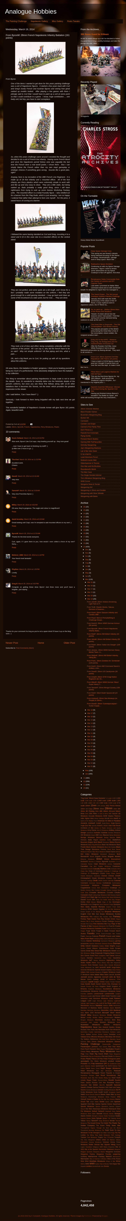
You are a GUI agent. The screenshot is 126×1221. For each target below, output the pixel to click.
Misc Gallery (57, 21)
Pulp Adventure (97, 1063)
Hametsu (90, 958)
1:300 (118, 800)
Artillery (111, 830)
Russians (110, 1082)
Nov (87, 553)
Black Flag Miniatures (94, 844)
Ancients (84, 823)
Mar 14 (90, 723)
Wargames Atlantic (99, 1151)
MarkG (112, 1008)
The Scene (100, 1125)
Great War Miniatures (102, 951)
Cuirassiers (84, 895)
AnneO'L (100, 825)
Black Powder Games (89, 412)
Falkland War (97, 916)
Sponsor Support (114, 1106)
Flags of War (115, 924)
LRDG (118, 1003)
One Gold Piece (104, 1039)
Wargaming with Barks (89, 496)
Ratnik (88, 1068)
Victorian (106, 1142)
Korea (118, 991)
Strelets (88, 1116)
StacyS (83, 1109)
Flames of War (86, 926)
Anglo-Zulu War (86, 825)
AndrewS (91, 823)
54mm (118, 811)
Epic (97, 914)
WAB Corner (85, 481)
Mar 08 (90, 743)
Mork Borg (116, 1020)
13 (84, 778)
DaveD (14, 476)
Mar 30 (90, 586)
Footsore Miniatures (87, 928)
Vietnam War (98, 1144)
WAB (101, 1147)
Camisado (84, 421)
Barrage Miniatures (88, 837)
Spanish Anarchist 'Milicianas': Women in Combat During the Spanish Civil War (105, 389)
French (26, 427)
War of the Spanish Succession (95, 1149)
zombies (89, 1166)
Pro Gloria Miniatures (99, 1061)
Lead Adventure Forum (89, 457)
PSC (89, 1063)
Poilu (101, 1059)
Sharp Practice (111, 1097)
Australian (97, 833)
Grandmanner (103, 948)
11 (84, 785)
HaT (90, 960)
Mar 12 (90, 730)
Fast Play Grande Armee (106, 919)
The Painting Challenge (16, 21)
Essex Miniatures (107, 914)
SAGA (95, 1085)
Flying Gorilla (86, 436)
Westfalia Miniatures (97, 1161)
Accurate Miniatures (95, 816)
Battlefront (116, 840)
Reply (14, 452)
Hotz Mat (110, 962)
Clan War (116, 878)
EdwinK (95, 909)
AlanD (116, 818)
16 (84, 540)
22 (84, 520)
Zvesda (106, 1166)
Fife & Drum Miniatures (93, 921)
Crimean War (90, 890)
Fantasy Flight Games (88, 919)
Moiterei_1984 (17, 555)
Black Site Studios (110, 847)
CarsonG (90, 868)
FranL (83, 936)
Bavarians (84, 842)
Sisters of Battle (92, 1099)
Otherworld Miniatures (105, 1041)
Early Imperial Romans (95, 907)
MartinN (117, 1008)
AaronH (114, 813)
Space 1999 (109, 1101)
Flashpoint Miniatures (98, 926)
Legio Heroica (97, 1001)
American (101, 821)
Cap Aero (93, 866)
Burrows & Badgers (95, 861)
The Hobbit (104, 1123)
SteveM (99, 1114)
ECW (90, 909)
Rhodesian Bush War (87, 1078)
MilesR (83, 1015)
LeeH (89, 1001)
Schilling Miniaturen (110, 1090)
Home (41, 642)
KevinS (104, 984)
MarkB (100, 1008)
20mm (96, 808)
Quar (118, 1063)
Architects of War (87, 828)
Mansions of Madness (89, 1008)
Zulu (102, 1166)
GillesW (88, 946)
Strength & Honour (97, 1116)
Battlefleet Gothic (105, 840)
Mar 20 (90, 596)
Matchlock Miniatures (93, 1010)
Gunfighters (101, 955)
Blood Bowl (111, 849)
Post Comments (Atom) (25, 648)
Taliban (83, 1121)
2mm (115, 809)
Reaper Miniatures (113, 1068)
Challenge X (107, 871)
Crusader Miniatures (97, 892)
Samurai (117, 1085)
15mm (94, 805)
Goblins (101, 946)
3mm (97, 811)
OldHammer (94, 1039)
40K (100, 811)
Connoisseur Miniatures (90, 885)
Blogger (105, 1216)
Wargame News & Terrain (90, 484)
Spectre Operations (102, 1106)
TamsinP (15, 490)
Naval (95, 1027)
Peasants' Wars (95, 1049)
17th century (101, 805)
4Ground (112, 811)
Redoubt (117, 1071)
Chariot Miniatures (86, 876)
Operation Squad (115, 1039)
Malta (111, 1005)
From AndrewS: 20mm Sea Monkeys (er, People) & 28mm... (102, 699)
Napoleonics (35, 427)
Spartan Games (106, 1104)
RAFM (110, 1066)
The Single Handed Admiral (91, 475)
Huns (89, 965)
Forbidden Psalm (100, 928)
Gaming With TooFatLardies (91, 442)
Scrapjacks (112, 1092)
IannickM (103, 967)
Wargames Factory (88, 1154)
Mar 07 (90, 746)
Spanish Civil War (87, 1104)
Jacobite (117, 974)
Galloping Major (99, 938)
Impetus (109, 970)
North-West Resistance (101, 1032)
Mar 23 (90, 592)
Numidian (112, 1034)
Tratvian (83, 1137)
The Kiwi (15, 459)
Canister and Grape (88, 424)
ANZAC (105, 825)
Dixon (99, 902)
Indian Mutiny (116, 970)
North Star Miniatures (113, 1029)
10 (84, 788)
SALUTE (102, 1085)
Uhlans (98, 1140)
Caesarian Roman (86, 864)
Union (104, 1140)
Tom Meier (103, 1132)
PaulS (87, 1049)
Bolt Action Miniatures (89, 854)
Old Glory (108, 1037)
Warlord (109, 1156)
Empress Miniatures (112, 912)
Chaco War (84, 871)
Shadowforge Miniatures (96, 1097)
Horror (94, 962)
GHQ (83, 946)
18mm (83, 809)
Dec (87, 550)
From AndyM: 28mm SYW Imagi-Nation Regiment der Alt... (102, 678)
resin (97, 1075)
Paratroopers (85, 1047)
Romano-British (102, 1080)
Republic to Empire (113, 1073)
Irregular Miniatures (109, 972)
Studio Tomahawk (109, 1116)
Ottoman (117, 1041)
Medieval (117, 1010)
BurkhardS (84, 861)
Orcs (88, 1041)
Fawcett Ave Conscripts (89, 433)
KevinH (98, 984)
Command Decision (95, 883)
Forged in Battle (102, 931)
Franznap (89, 936)
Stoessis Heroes (108, 1113)
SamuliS (109, 1085)
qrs (108, 1063)
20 (84, 527)
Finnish (104, 921)
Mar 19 (90, 599)
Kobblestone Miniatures (107, 991)
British (99, 859)
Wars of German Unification (98, 1159)
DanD (88, 897)
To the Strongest (94, 1133)
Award (93, 835)
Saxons (83, 1090)
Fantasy (116, 916)
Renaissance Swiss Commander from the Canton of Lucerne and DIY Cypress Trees (105, 281)
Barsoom (99, 837)
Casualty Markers (99, 869)
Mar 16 (90, 716)
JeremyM (105, 977)
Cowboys (113, 888)
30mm (83, 811)
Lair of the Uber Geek (89, 451)
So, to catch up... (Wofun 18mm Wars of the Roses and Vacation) (105, 310)
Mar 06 (90, 750)
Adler (82, 818)
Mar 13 (90, 726)
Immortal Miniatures (87, 970)
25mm (102, 809)
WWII (92, 1163)
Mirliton (101, 1017)
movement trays (86, 1022)
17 (84, 537)
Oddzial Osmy (85, 1037)
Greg (92, 953)
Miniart (83, 1017)
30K (119, 809)
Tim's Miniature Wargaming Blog (93, 478)
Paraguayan (116, 1044)
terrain (112, 1121)
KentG (87, 984)
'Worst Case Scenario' (97, 798)
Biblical (112, 842)
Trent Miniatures (92, 1137)
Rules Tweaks (73, 21)
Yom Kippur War (114, 1164)
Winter (118, 1161)
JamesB (84, 977)
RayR (103, 1068)
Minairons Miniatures (99, 1015)
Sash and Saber (114, 1087)
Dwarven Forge (108, 904)
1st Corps (89, 809)
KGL (108, 984)
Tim (103, 1130)
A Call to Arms (103, 813)
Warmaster (85, 1159)
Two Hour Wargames (88, 1140)
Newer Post (12, 642)
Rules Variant (86, 1082)
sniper (92, 1101)
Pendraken (110, 1049)
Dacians (113, 895)
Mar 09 (90, 740)
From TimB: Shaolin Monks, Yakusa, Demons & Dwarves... (100, 608)
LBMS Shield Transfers (108, 996)
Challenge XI (116, 871)
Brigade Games (101, 856)
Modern (117, 1017)
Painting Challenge (90, 1044)
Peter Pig (93, 1054)
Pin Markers (116, 1056)
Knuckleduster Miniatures (89, 991)
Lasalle (89, 996)
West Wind (84, 1161)
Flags (109, 923)
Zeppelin (83, 1166)
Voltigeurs (96, 1147)
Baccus (106, 835)
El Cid (108, 909)
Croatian (97, 890)
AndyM (98, 823)
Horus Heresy (101, 962)
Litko (97, 1003)
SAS (106, 1087)
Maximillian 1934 (107, 1010)
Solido (97, 1101)
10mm (87, 806)
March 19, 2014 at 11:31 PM (30, 459)
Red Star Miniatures (104, 1070)
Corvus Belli (96, 888)
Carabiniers (116, 866)
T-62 (109, 1118)
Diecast (93, 902)
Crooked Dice (116, 890)
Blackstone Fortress (99, 849)
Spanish (117, 1102)
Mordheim (107, 1020)
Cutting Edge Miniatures (99, 895)
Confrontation (116, 883)
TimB (107, 1130)
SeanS (118, 1092)
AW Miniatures (86, 835)
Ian (93, 967)
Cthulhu (117, 892)
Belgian (90, 842)
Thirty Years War (113, 1125)
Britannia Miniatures (87, 859)
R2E (106, 1066)
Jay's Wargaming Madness (91, 448)
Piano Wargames (114, 1054)
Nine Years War (92, 1029)
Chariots (104, 876)
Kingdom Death (105, 986)
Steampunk (112, 1109)
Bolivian (118, 851)
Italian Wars (99, 974)
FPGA (98, 933)
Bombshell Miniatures (107, 854)
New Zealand (103, 1027)
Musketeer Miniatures (90, 1025)
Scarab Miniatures (91, 1090)
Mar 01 (90, 766)
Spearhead (116, 1104)
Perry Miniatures (47, 427)
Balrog (111, 835)
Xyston (97, 1164)
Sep (87, 559)
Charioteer (97, 876)
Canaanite (116, 864)
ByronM (20, 427)
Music (118, 1022)
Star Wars (88, 1109)
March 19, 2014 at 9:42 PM (34, 438)
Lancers (90, 994)
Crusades (110, 892)
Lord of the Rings (105, 1003)
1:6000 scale (112, 803)
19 (84, 530)
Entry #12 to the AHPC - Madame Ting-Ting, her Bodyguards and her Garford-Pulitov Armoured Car (104, 342)
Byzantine (112, 861)
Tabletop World (115, 1118)
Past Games (103, 1046)
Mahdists (99, 1005)
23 (84, 517)
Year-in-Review (104, 1164)
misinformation (108, 1017)
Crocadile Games (105, 890)
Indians (83, 972)
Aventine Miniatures (114, 832)
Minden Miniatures (113, 1015)
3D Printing (90, 811)
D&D (108, 895)
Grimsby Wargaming (88, 445)
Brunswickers (115, 859)
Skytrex (117, 1099)
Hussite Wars (103, 965)
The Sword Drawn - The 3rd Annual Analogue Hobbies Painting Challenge (105, 295)
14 (84, 547)
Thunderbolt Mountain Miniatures (91, 1130)
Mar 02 (90, 763)
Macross (92, 1005)
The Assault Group (93, 1123)
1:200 (94, 800)
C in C (118, 861)
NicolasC (84, 1029)
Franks (118, 933)
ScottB (100, 1092)
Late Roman (96, 996)
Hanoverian (97, 958)
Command (84, 883)
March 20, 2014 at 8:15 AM (34, 519)
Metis (82, 1012)
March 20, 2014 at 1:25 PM (29, 569)
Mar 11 (90, 733)
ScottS (106, 1092)
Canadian (84, 866)
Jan (87, 774)
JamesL (90, 977)
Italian (92, 974)
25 (84, 510)
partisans (95, 1047)
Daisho (118, 895)
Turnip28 (117, 1137)
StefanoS (101, 1111)
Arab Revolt (116, 825)
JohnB (102, 979)
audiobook (90, 832)
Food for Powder (114, 926)
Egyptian (102, 909)
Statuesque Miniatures (100, 1109)
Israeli (118, 972)
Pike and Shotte (107, 1056)
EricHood (87, 1216)
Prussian (84, 1063)
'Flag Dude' (84, 798)
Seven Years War (107, 1094)
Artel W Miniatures (102, 830)
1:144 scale (88, 800)
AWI (97, 835)
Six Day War (102, 1099)
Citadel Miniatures (98, 878)
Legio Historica (108, 1001)
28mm (14, 427)
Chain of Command (96, 871)
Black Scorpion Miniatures (95, 847)
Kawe (82, 984)
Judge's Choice (99, 982)
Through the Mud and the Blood (108, 1128)
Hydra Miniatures (86, 967)
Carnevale (84, 868)
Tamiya (88, 1120)
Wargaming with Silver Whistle (92, 493)
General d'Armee (107, 943)
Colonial (117, 880)
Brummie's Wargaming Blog (91, 415)
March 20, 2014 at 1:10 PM (34, 555)
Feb (87, 770)
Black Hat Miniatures (109, 845)
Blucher (89, 851)
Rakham (115, 1066)
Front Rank (89, 939)
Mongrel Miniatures (87, 1020)
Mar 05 (90, 753)
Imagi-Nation (116, 967)
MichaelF (105, 1013)
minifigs (89, 1017)
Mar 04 (90, 756)
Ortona (94, 1041)
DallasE (83, 897)
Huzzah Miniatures (114, 965)
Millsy (14, 505)
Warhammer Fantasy (96, 1156)
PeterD (100, 1054)
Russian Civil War (99, 1082)
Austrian (104, 833)
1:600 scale (103, 803)
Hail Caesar (110, 955)
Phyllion (15, 569)
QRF (105, 1063)
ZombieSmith (96, 1166)
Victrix (91, 1144)
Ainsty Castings (99, 818)
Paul (109, 1047)
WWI (87, 1164)
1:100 (113, 798)
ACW (105, 816)
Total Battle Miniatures (102, 1135)
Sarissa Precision (99, 1087)
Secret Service (90, 1094)
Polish (105, 1059)
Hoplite (88, 962)
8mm (86, 813)
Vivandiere (89, 1147)
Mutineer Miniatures (112, 1025)
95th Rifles (93, 813)
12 (84, 781)
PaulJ (82, 1049)
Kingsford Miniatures (95, 989)
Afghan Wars (89, 818)
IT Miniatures (85, 974)
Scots (95, 1092)
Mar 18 (90, 710)
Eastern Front (111, 907)
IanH (97, 967)
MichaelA (98, 1013)
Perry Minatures (92, 1051)
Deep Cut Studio (101, 899)
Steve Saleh (92, 1113)
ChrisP (117, 876)
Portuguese (112, 1059)
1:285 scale (111, 800)
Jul (86, 566)
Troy (105, 1137)
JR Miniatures (110, 979)
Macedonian (85, 1005)
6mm (82, 813)
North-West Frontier (87, 1032)
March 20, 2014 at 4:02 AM (27, 505)
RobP (118, 1078)
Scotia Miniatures (87, 1092)
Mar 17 (90, 713)
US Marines (111, 1140)
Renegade (95, 1073)
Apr (86, 576)
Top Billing (90, 1135)
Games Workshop (93, 941)
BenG (100, 842)
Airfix (111, 818)
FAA (91, 917)
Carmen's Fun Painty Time (91, 427)
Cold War (111, 880)
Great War (90, 951)
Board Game (110, 852)
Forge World (90, 931)
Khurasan (114, 984)
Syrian (105, 1118)
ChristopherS (86, 878)
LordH (114, 1003)
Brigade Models (114, 856)
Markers (106, 1008)
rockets (83, 1080)
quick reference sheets (88, 1066)
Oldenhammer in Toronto (90, 463)
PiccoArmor (85, 1056)
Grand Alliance (92, 948)
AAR (110, 813)
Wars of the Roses (113, 1159)
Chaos (108, 873)
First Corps (89, 923)
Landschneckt (98, 994)
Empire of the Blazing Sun (95, 911)
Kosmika (83, 993)
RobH (114, 1078)
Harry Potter (107, 958)
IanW (109, 967)
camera (109, 864)
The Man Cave (86, 472)
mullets (96, 1022)
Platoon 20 (95, 1059)
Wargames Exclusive (113, 1152)
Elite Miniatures (115, 909)
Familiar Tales (107, 916)
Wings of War (110, 1161)
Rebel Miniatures (87, 1071)
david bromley (17, 519)
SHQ (118, 1097)
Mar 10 (90, 736)
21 (84, 523)
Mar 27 (90, 589)
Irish (87, 972)
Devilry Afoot (85, 902)
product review (114, 1061)
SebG (83, 1094)
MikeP (112, 1013)
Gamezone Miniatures (108, 941)
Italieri (106, 974)
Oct (86, 556)
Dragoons (95, 904)
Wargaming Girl (86, 487)
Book (118, 854)
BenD (96, 842)
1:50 (94, 803)
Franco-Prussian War (108, 933)
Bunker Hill (85, 418)
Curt (90, 895)
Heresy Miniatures (99, 960)
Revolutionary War (113, 1075)
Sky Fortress (111, 1099)
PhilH (106, 1054)
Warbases (110, 1149)
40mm (105, 811)
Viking (113, 1144)
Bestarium (106, 842)
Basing (106, 837)
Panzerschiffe (106, 1044)
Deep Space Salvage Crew (101, 251)
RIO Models (99, 1078)
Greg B (15, 584)
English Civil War (88, 914)
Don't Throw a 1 (87, 430)
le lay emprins (86, 454)
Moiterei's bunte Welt (88, 460)
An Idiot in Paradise (112, 821)
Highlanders (110, 960)
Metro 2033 (89, 1013)
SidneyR (83, 1099)
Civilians (109, 878)
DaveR (89, 899)
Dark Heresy (102, 897)
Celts (109, 869)
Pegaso (103, 1049)
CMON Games (102, 880)
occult (118, 1034)
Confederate (107, 883)
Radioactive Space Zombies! (102, 264)
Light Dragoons (90, 1003)
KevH (93, 984)
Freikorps (95, 936)
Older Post (69, 642)
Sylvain (99, 1118)
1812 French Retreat (113, 806)
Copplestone (85, 888)
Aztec (101, 835)
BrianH (92, 856)
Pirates (83, 1059)
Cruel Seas (84, 892)
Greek (113, 951)
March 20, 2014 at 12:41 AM (28, 476)
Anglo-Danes (106, 823)
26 (84, 507)
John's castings (93, 979)
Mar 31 (90, 582)
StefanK (94, 1111)
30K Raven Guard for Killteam (95, 34)
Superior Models (86, 1118)
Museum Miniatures (107, 1022)
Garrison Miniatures (95, 943)
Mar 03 (90, 760)
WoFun (83, 1164)
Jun (87, 569)
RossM (111, 1080)
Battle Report (93, 840)
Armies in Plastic (100, 828)
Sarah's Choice (86, 1087)
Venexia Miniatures (95, 1142)
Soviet (102, 1102)
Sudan (117, 1116)
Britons (106, 859)
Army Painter (91, 830)
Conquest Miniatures (111, 885)
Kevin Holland (17, 438)
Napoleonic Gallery (39, 21)
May (87, 573)
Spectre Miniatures (87, 1106)
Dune (101, 904)
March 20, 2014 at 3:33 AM (30, 490)
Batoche (112, 837)
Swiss (93, 1118)
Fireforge (111, 921)
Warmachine (116, 1156)
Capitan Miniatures (104, 866)
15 (84, 543)
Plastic (56, 427)
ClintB (95, 880)
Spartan (98, 1104)
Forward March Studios (89, 439)
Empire (83, 911)
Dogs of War (106, 902)
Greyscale (99, 953)
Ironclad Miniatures (96, 972)
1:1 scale (108, 798)
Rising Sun (107, 1078)
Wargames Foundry (104, 1154)
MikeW (118, 1013)
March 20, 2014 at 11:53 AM (29, 533)
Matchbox (84, 1010)
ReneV (102, 1073)
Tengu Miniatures (104, 1120)
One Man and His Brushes (91, 466)
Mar (87, 579)
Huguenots (117, 962)
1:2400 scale (101, 800)
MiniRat (95, 1017)
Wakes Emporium (109, 1147)
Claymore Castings (86, 880)
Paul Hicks (116, 1047)
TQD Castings (115, 1135)
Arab (110, 825)
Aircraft (106, 818)
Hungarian (84, 965)
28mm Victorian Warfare (90, 409)
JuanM (90, 982)
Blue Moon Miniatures (99, 851)
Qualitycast (113, 1063)
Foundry (90, 933)
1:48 (85, 803)
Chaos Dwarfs (115, 873)
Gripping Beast (109, 953)
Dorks (90, 904)
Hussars (95, 965)
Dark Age (94, 897)
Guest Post (94, 955)
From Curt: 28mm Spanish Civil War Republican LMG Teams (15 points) (104, 358)
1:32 (82, 803)
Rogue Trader (92, 1080)
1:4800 (90, 803)
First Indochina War (100, 924)
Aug (87, 563)
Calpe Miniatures (100, 864)
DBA (93, 900)
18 (84, 533)
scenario (100, 1090)
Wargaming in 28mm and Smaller (93, 490)
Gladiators (95, 946)
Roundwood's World (88, 469)
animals (94, 825)
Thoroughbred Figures (88, 1128)
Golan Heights (110, 946)
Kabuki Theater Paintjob (112, 982)
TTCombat (110, 1137)
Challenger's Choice (98, 873)
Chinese (111, 876)
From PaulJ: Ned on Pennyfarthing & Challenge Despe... (101, 619)
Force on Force (111, 928)
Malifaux (105, 1005)
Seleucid (97, 1094)
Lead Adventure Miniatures (98, 998)
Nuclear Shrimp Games (100, 1034)
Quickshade (100, 1066)
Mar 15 (90, 720)
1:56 (97, 803)
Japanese (97, 977)
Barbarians (117, 835)
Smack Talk (85, 1102)
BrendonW (85, 856)
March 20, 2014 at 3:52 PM (28, 584)
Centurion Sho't (115, 868)
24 (84, 513)
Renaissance (85, 1073)
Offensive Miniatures (98, 1037)
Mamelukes (116, 1005)
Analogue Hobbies (31, 11)
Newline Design (114, 1027)
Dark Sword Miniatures (113, 897)
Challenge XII (85, 873)
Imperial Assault (100, 970)
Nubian (88, 1034)
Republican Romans (87, 1075)
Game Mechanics (109, 938)
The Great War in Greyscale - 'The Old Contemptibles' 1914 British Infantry (105, 325)
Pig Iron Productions (95, 1056)
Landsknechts (109, 994)
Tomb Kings (111, 1132)
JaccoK (111, 974)
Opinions (83, 1041)
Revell (103, 1075)
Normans (101, 1029)
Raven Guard (95, 1068)
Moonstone (99, 1020)
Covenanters (105, 888)
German (116, 943)
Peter (87, 1054)
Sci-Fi (118, 1090)
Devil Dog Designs (114, 899)
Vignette (107, 1144)
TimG (112, 1130)
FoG (107, 926)
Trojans (100, 1137)
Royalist (117, 1080)
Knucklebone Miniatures (111, 989)
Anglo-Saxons (115, 823)
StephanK (108, 1111)
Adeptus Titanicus (114, 816)
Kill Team (95, 986)
